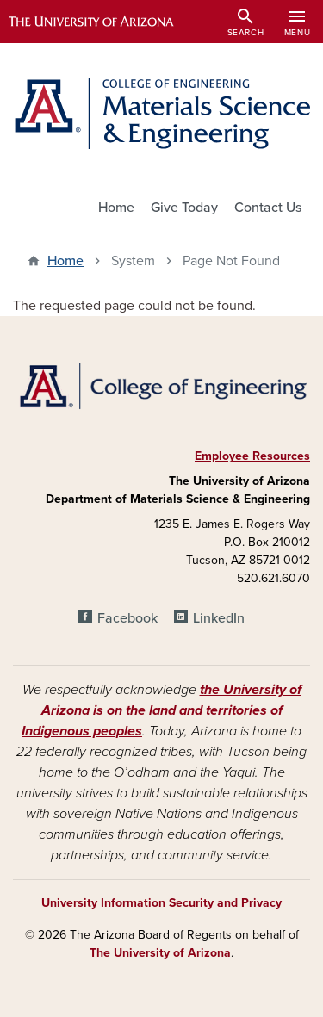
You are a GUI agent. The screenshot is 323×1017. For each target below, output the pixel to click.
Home (116, 207)
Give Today (184, 207)
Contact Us (267, 207)
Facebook (127, 618)
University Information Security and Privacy (161, 903)
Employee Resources (252, 456)
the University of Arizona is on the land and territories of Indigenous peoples (161, 710)
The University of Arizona (160, 953)
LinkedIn (219, 618)
